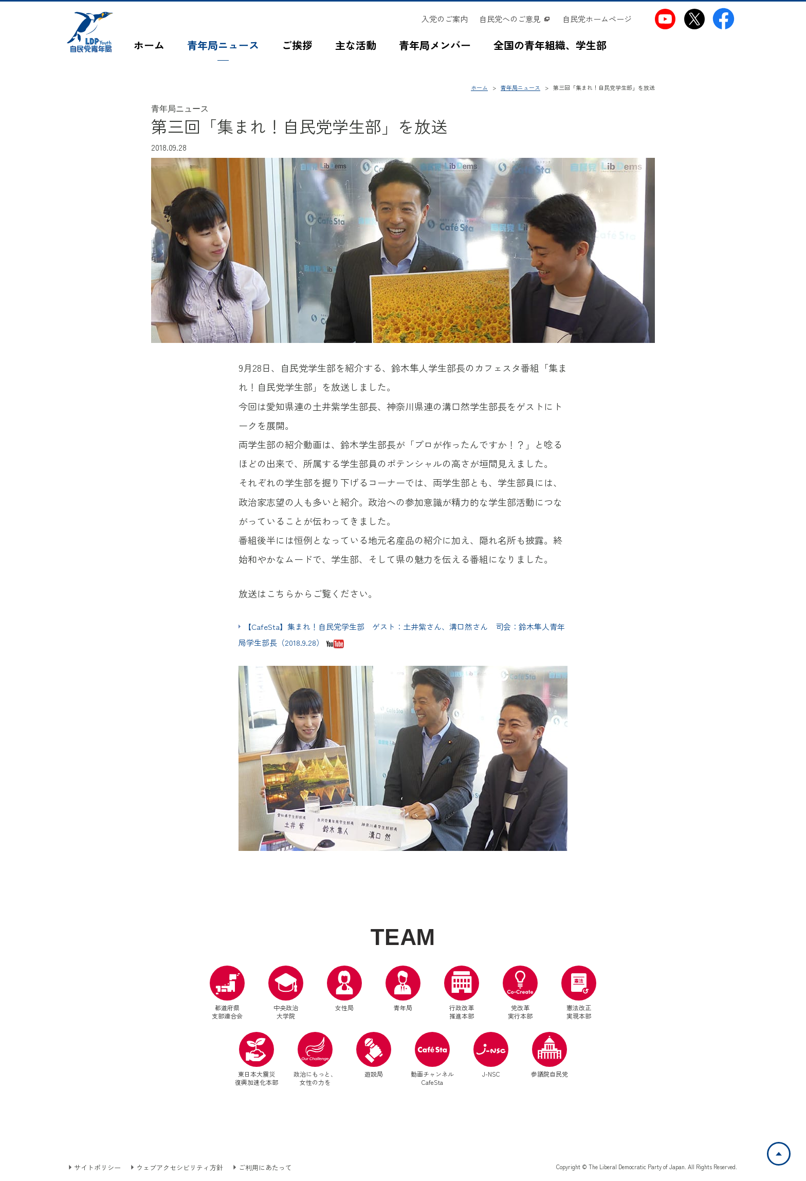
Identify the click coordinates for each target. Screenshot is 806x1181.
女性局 (344, 989)
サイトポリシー (97, 1167)
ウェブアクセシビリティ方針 (179, 1167)
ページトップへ (790, 1148)
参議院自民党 (549, 1055)
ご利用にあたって (265, 1167)
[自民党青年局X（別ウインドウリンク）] (694, 19)
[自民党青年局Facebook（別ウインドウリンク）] (723, 19)
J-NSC (490, 1055)
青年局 (403, 989)
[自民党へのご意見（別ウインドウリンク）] (515, 19)
